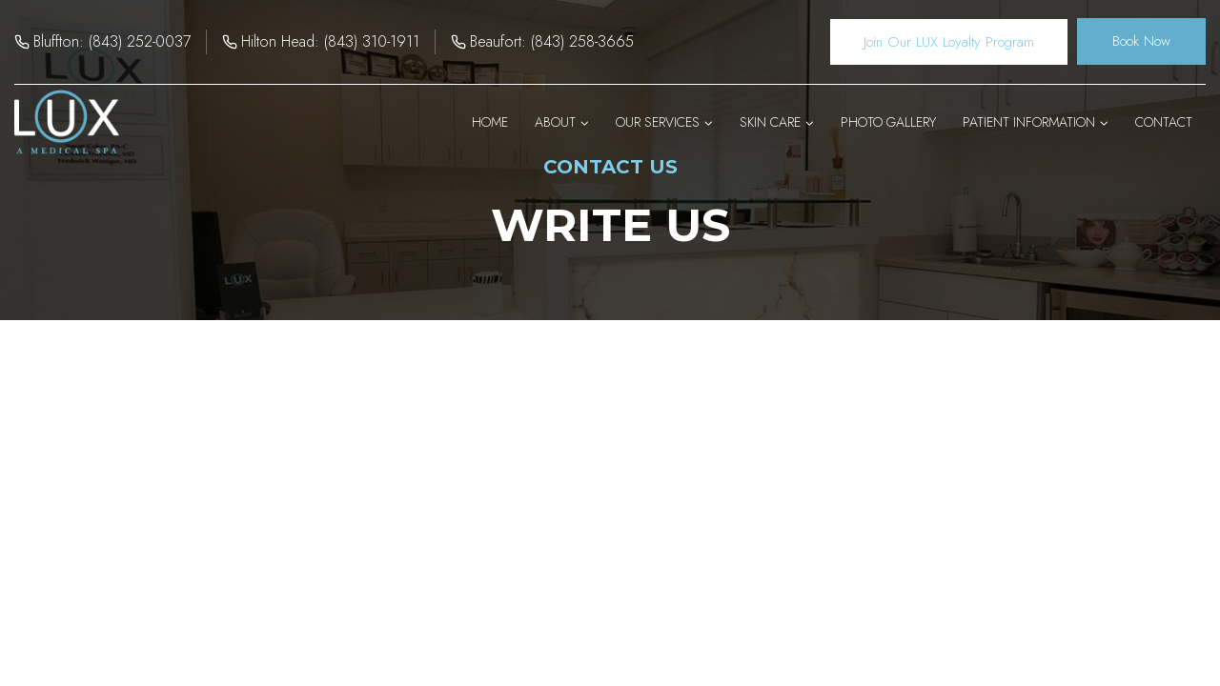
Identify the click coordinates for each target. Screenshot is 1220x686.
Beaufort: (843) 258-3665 (552, 41)
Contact (1163, 121)
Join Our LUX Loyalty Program (949, 41)
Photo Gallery (888, 121)
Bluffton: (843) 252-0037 (112, 41)
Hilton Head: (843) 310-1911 (330, 41)
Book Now (1141, 40)
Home (490, 121)
